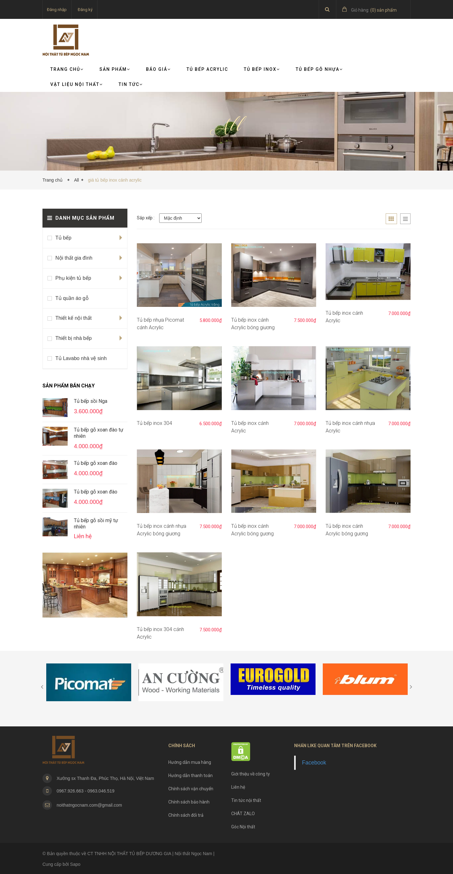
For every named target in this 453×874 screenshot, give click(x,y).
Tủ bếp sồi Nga (90, 401)
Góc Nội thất (243, 826)
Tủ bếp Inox (262, 69)
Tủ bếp (63, 237)
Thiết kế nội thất (73, 318)
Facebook (314, 762)
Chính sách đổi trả (186, 815)
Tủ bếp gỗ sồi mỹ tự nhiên (96, 523)
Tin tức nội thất (246, 800)
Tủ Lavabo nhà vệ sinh (81, 358)
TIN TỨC (131, 84)
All (76, 180)
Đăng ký (85, 9)
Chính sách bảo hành (189, 801)
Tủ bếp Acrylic (207, 69)
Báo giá (158, 69)
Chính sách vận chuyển (190, 788)
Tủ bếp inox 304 (154, 423)
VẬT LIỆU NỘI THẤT (76, 84)
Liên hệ (238, 787)
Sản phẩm (114, 69)
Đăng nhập (57, 9)
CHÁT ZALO (243, 813)
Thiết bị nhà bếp (73, 338)
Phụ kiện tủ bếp (73, 278)
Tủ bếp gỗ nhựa (319, 69)
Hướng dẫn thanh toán (190, 775)
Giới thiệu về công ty (250, 773)
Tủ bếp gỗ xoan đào (95, 463)
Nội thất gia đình (73, 258)
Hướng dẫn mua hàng (189, 762)
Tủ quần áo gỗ (72, 298)
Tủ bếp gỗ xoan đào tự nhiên (98, 433)
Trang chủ (67, 69)
